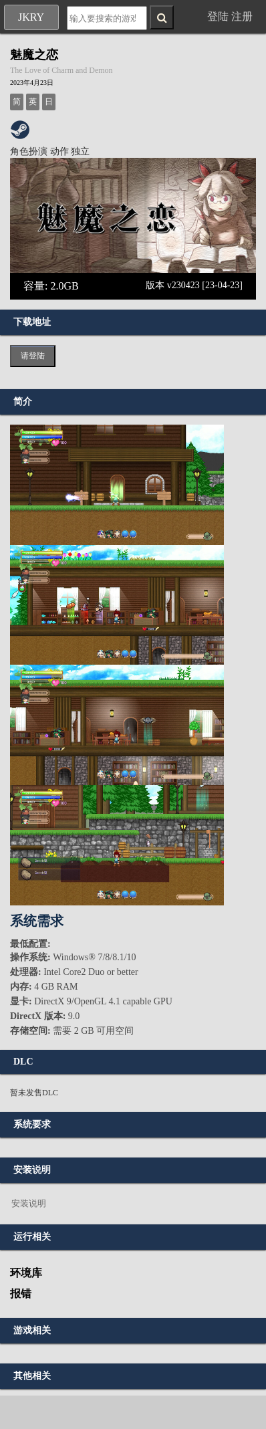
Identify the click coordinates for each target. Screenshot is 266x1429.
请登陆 (33, 355)
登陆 (218, 16)
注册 (242, 16)
